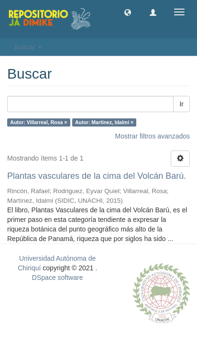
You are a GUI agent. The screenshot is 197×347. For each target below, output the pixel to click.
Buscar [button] (28, 47)
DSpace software (57, 277)
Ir (181, 104)
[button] (127, 12)
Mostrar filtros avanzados (152, 136)
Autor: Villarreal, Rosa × (38, 122)
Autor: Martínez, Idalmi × (104, 122)
